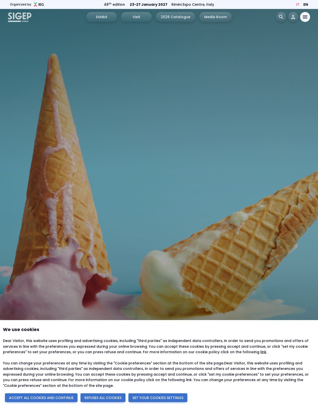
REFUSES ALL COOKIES (102, 397)
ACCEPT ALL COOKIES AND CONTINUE (41, 397)
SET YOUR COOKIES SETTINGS (157, 397)
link (263, 351)
